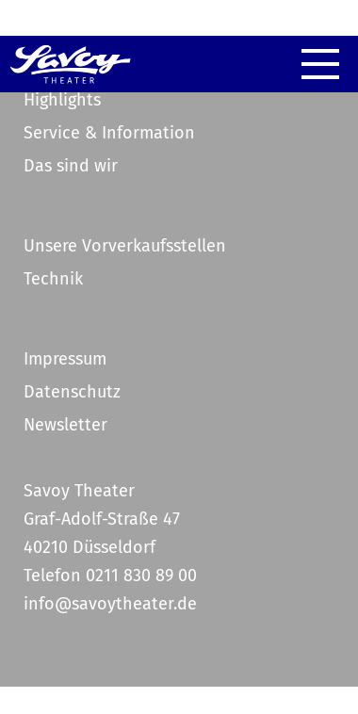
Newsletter (65, 424)
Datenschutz (72, 391)
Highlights (62, 99)
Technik (53, 278)
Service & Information (109, 132)
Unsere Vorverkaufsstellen (125, 245)
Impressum (65, 359)
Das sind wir (71, 165)
